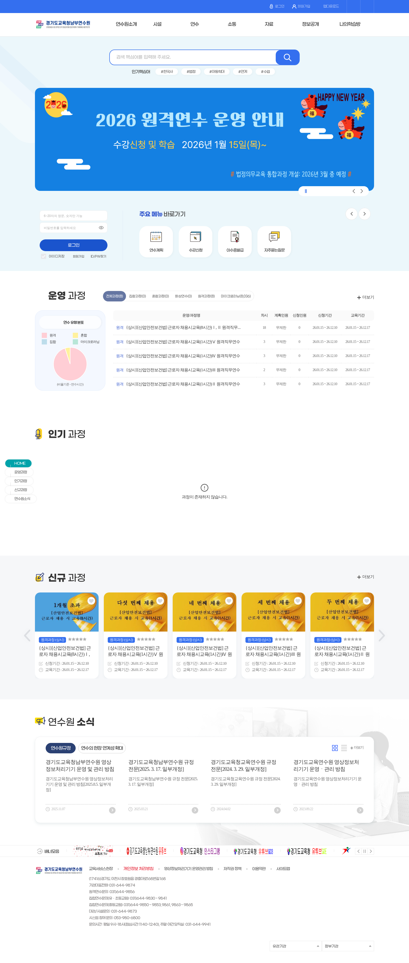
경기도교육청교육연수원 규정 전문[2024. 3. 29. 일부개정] (243, 765)
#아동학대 (216, 72)
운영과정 (18, 472)
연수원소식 (19, 499)
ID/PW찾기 (98, 256)
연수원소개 (126, 24)
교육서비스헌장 (101, 869)
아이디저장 (52, 257)
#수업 (265, 72)
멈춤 (364, 851)
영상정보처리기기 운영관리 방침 (188, 869)
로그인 (277, 6)
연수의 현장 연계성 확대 (102, 748)
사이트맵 (283, 869)
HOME (17, 463)
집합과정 (137, 296)
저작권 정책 (232, 869)
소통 (232, 24)
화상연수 (183, 296)
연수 (194, 24)
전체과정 (114, 296)
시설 (157, 24)
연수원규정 (60, 748)
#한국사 (167, 72)
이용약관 (259, 869)
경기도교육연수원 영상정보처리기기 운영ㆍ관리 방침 (326, 765)
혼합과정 (160, 296)
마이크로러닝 (236, 296)
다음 (371, 851)
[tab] (61, 748)
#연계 (242, 72)
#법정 (191, 72)
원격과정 (206, 296)
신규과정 (18, 490)
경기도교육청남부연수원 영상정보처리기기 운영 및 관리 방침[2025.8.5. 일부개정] (80, 766)
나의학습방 (349, 24)
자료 (269, 24)
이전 (358, 851)
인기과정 (18, 481)
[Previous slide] (27, 635)
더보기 (368, 297)
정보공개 (310, 24)
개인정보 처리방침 (138, 869)
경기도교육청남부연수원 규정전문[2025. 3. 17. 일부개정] (161, 765)
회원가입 (301, 6)
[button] (354, 191)
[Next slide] (382, 635)
